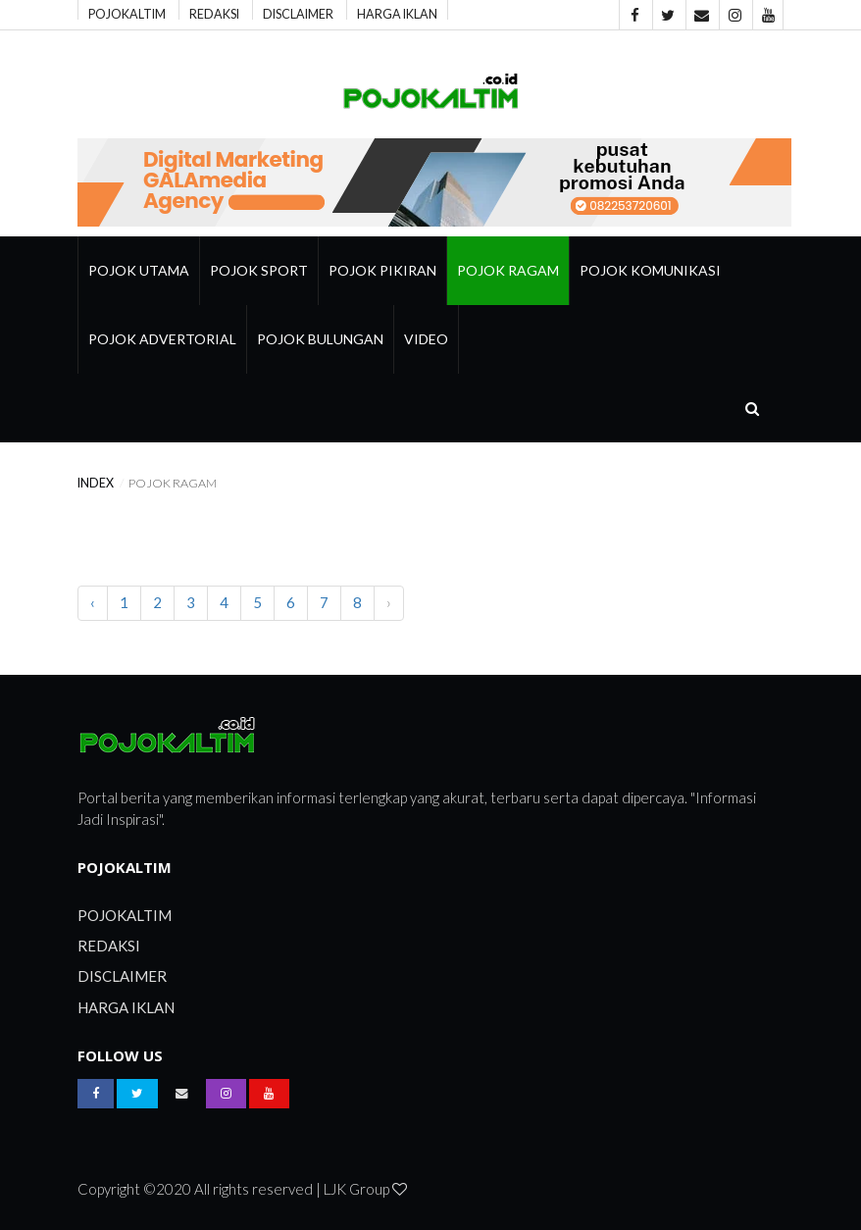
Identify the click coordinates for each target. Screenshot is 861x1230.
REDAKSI (214, 13)
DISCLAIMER (298, 13)
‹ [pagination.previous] (92, 602)
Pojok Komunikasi (650, 270)
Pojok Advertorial (162, 339)
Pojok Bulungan (320, 339)
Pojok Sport (259, 270)
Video (426, 339)
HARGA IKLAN (397, 13)
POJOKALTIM (127, 13)
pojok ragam (508, 270)
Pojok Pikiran (382, 270)
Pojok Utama (138, 270)
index (95, 483)
